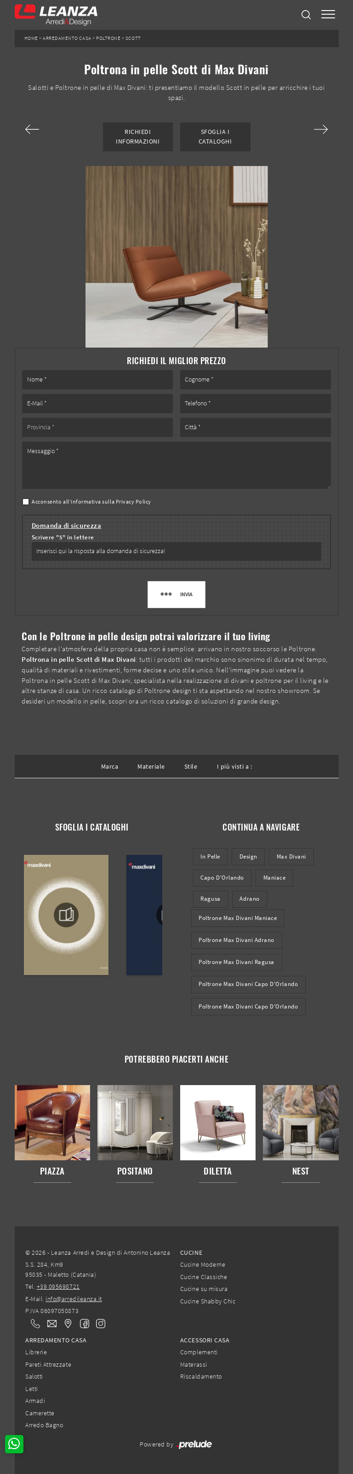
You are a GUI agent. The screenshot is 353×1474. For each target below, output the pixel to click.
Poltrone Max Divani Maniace (238, 917)
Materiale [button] (151, 766)
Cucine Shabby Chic (207, 1301)
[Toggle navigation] (328, 15)
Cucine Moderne (202, 1264)
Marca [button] (110, 766)
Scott (133, 38)
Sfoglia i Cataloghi (215, 136)
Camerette (40, 1413)
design (248, 856)
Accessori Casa (204, 1340)
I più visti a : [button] (234, 766)
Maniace (274, 877)
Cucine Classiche (203, 1277)
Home (31, 38)
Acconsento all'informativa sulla (91, 501)
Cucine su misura (204, 1289)
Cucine (191, 1252)
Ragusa (210, 898)
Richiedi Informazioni (137, 136)
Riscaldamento (201, 1376)
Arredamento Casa (67, 38)
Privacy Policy (133, 501)
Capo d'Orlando (222, 877)
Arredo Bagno (44, 1425)
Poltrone (108, 38)
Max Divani (291, 856)
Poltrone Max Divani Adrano (236, 939)
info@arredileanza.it (74, 1299)
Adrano (249, 898)
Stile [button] (191, 766)
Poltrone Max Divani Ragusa (236, 962)
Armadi (35, 1400)
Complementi (199, 1352)
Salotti (34, 1376)
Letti (31, 1389)
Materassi (193, 1364)
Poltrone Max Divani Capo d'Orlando (248, 984)
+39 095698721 (58, 1286)
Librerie (36, 1352)
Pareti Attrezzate (48, 1364)
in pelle (210, 856)
